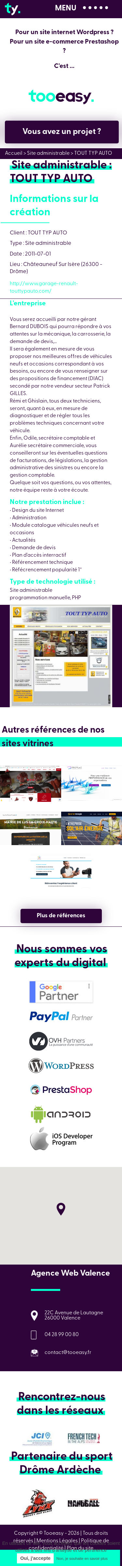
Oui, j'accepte (35, 1558)
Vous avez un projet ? (61, 132)
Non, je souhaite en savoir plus (81, 1558)
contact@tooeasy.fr (68, 1352)
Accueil (13, 153)
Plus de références (61, 916)
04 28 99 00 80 (62, 1334)
